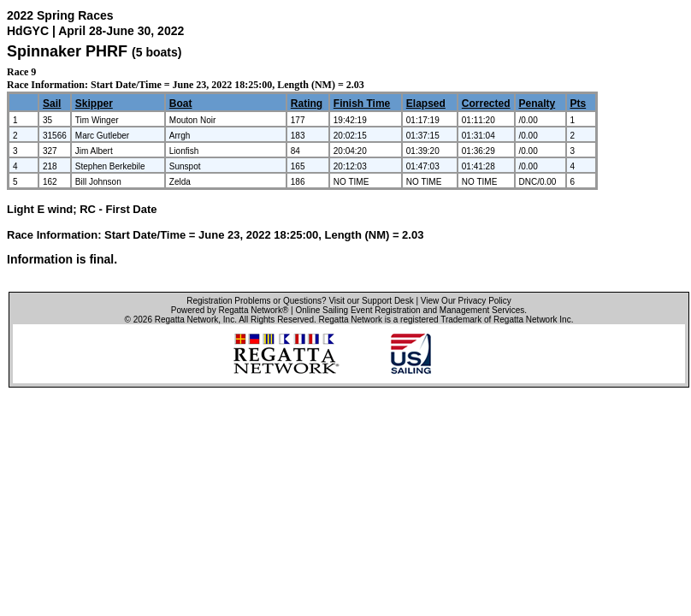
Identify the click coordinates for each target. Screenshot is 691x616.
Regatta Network (186, 319)
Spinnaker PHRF (67, 51)
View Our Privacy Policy (466, 300)
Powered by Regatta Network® (229, 310)
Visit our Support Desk (370, 300)
